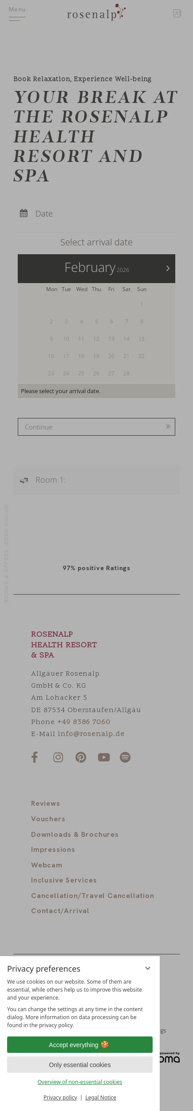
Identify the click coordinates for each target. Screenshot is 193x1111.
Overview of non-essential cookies (79, 1082)
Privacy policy (60, 1097)
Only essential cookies (79, 1064)
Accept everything (79, 1044)
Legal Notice (100, 1097)
